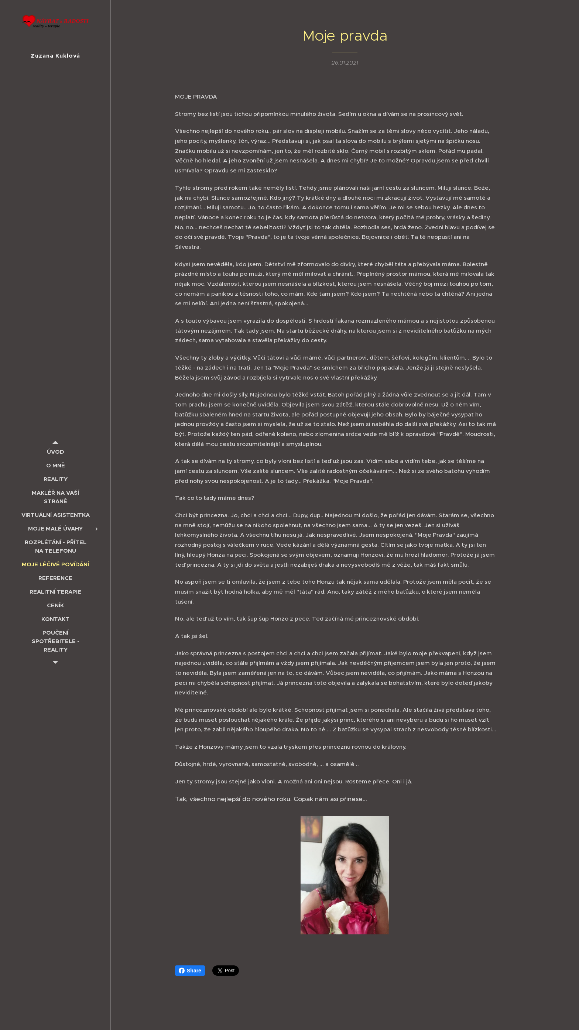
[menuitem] (55, 451)
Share (190, 971)
